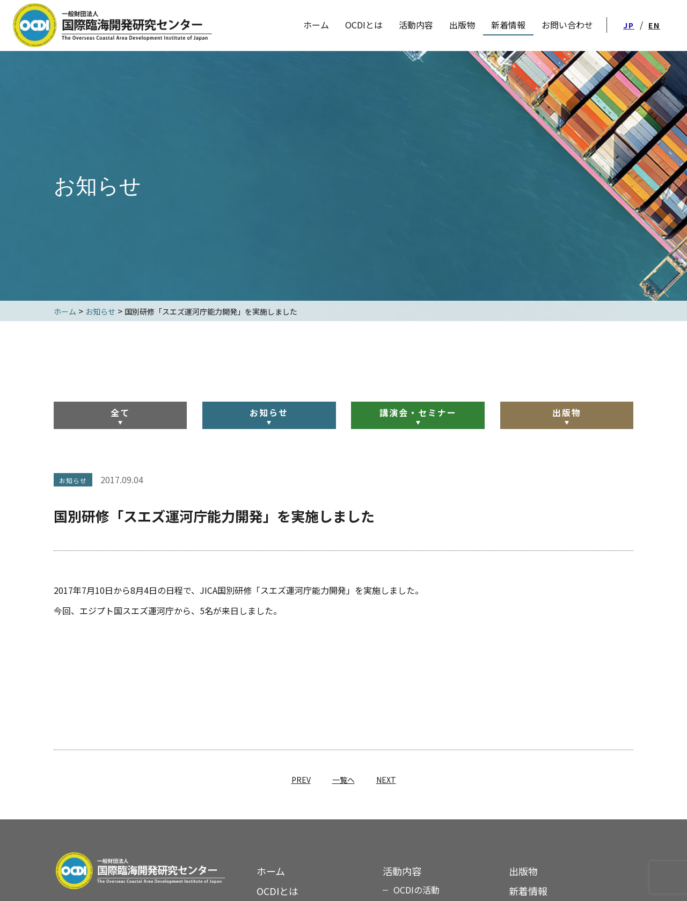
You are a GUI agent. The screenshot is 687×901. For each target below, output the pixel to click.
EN (654, 25)
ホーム (271, 871)
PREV (301, 779)
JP (628, 25)
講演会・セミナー (418, 412)
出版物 (566, 412)
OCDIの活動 (416, 889)
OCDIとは (364, 24)
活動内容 (416, 24)
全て (120, 412)
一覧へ (343, 779)
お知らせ (269, 412)
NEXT (386, 779)
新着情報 (528, 891)
